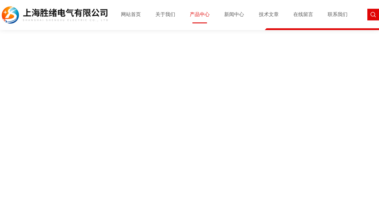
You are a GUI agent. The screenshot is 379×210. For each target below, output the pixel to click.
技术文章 (269, 14)
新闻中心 (234, 14)
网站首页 (131, 14)
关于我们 (165, 14)
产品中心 (200, 14)
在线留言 (303, 14)
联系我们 (338, 14)
